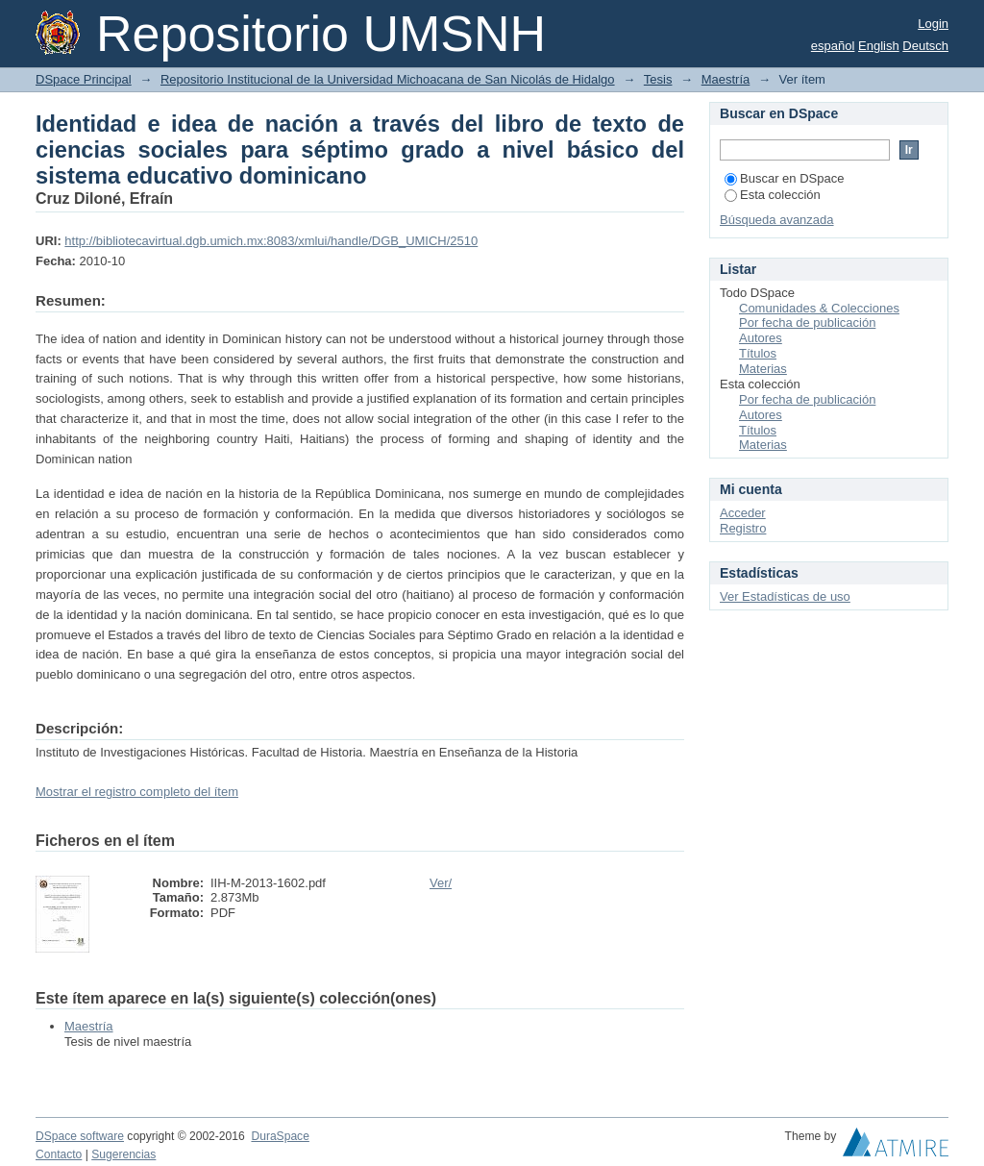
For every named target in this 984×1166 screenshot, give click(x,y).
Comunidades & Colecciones (819, 308)
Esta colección (773, 194)
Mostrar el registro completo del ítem (137, 791)
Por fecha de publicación (807, 322)
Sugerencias (123, 1154)
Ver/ (441, 883)
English (878, 45)
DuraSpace (279, 1136)
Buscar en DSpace (784, 178)
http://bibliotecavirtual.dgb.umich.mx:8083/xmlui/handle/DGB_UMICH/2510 (271, 241)
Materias (763, 368)
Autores (760, 338)
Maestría (725, 79)
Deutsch (925, 45)
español (833, 45)
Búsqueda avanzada (777, 219)
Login (933, 23)
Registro (743, 528)
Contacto (59, 1154)
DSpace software (80, 1136)
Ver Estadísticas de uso (785, 596)
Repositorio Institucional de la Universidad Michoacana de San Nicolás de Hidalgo (387, 79)
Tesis (658, 79)
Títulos (757, 353)
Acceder (743, 513)
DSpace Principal (84, 79)
